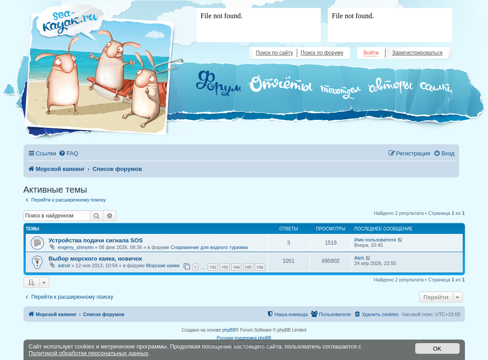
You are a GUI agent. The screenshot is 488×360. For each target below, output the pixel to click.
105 (248, 267)
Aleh (359, 258)
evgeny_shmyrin (76, 247)
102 (212, 267)
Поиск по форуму (322, 53)
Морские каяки (162, 265)
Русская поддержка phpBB (243, 338)
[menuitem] (68, 153)
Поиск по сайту (274, 53)
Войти (371, 53)
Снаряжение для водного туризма (209, 247)
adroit (64, 265)
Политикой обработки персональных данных (89, 353)
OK (437, 348)
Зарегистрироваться (417, 53)
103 (224, 267)
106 (259, 267)
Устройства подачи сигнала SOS (96, 240)
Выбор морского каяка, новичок (95, 258)
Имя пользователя (375, 239)
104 (236, 267)
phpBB (229, 330)
